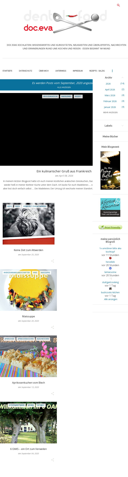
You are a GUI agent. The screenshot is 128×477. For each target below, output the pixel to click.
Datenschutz (25, 71)
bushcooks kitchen (110, 292)
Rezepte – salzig (97, 71)
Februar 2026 (110, 101)
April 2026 (110, 89)
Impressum (78, 71)
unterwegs (60, 71)
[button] (52, 261)
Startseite (7, 71)
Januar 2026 (110, 107)
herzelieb (110, 261)
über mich (44, 71)
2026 (108, 83)
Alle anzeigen (64, 87)
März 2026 (110, 95)
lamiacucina (110, 272)
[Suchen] (118, 5)
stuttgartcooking (110, 282)
